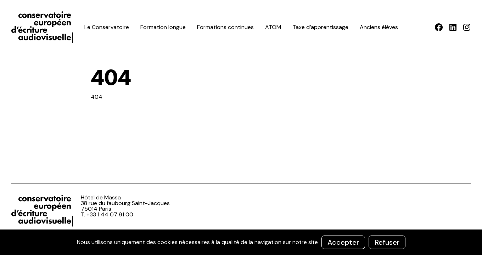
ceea (43, 27)
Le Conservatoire (106, 27)
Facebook (439, 27)
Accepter (343, 242)
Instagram (467, 27)
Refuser (387, 242)
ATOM (273, 27)
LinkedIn (453, 27)
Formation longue (163, 27)
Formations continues (225, 27)
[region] (241, 242)
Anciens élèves (379, 27)
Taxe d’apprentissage (320, 27)
